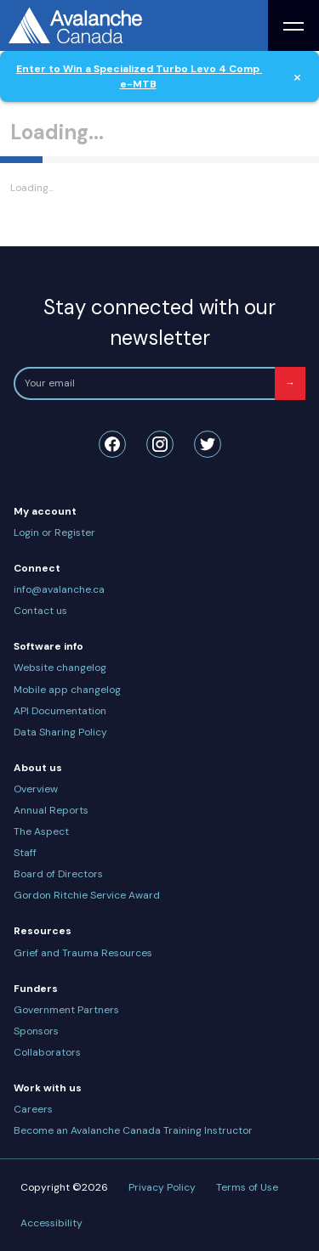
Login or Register (54, 532)
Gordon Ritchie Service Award (87, 895)
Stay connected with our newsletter (159, 322)
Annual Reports (51, 810)
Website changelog (60, 667)
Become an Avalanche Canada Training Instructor (133, 1130)
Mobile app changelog (67, 689)
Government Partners (66, 1010)
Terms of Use (247, 1187)
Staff (25, 852)
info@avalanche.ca (59, 589)
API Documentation (60, 711)
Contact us (40, 610)
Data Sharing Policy (60, 732)
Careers (33, 1109)
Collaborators (47, 1052)
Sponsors (36, 1031)
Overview (36, 789)
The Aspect (41, 831)
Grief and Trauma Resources (83, 953)
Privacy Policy (162, 1187)
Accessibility (51, 1223)
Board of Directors (58, 874)
